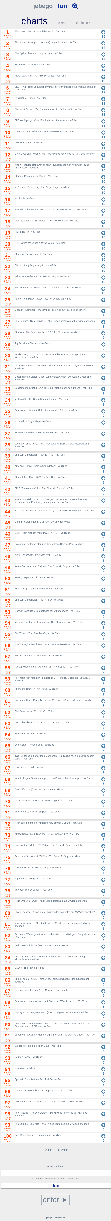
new (61, 22)
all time (82, 22)
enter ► (55, 1200)
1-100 (47, 1150)
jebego (43, 6)
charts (34, 21)
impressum (60, 1218)
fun (62, 6)
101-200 (61, 1150)
